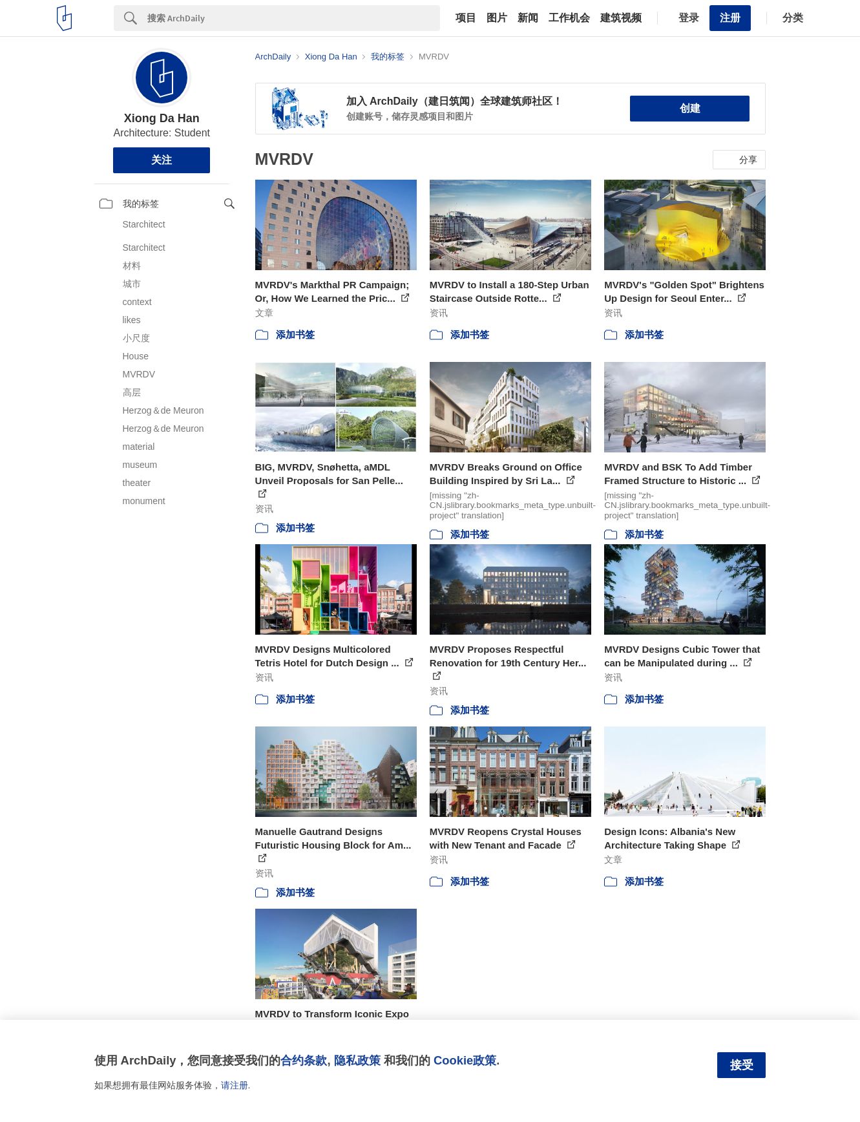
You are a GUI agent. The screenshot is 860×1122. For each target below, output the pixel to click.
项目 (466, 18)
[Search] (293, 18)
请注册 (234, 1085)
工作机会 (569, 18)
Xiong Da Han (162, 118)
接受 (741, 1065)
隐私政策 (357, 1060)
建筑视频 (621, 18)
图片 (497, 18)
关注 (161, 159)
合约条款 (303, 1060)
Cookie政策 (465, 1060)
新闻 (528, 18)
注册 (730, 17)
